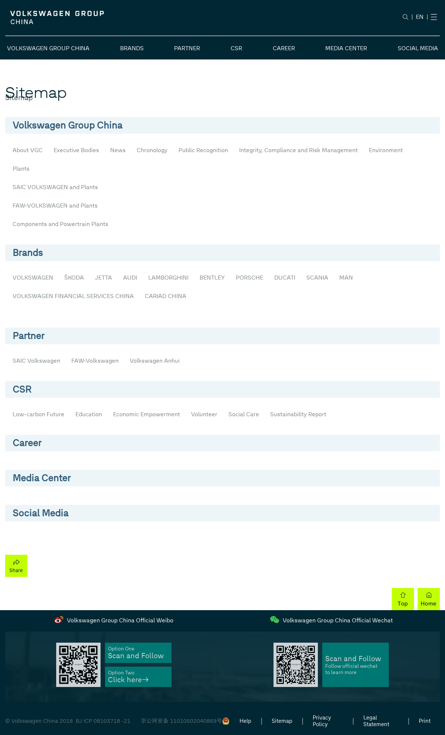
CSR (236, 48)
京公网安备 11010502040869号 (181, 721)
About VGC (28, 150)
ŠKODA (74, 277)
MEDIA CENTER (346, 48)
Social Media (40, 513)
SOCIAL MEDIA (418, 48)
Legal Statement (376, 721)
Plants (21, 168)
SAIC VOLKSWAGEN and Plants (55, 187)
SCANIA (317, 277)
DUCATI (284, 277)
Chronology (152, 150)
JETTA (103, 277)
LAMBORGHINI (168, 277)
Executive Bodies (76, 150)
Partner (28, 336)
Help (245, 721)
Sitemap (282, 721)
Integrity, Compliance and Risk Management (298, 150)
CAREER (284, 48)
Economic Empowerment (146, 414)
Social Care (243, 414)
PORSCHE (249, 277)
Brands (28, 253)
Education (88, 414)
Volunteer (204, 414)
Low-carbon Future (38, 414)
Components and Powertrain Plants (60, 224)
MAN (346, 277)
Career (27, 443)
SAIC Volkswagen (36, 360)
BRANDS (132, 48)
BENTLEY (212, 277)
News (118, 150)
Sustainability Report (298, 414)
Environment (386, 150)
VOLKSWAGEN (33, 277)
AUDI (130, 277)
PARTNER (187, 48)
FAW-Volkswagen (95, 360)
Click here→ (128, 680)
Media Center (42, 478)
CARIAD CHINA (165, 296)
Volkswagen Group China (67, 125)
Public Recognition (203, 150)
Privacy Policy (322, 721)
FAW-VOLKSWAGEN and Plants (55, 205)
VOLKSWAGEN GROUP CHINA (48, 48)
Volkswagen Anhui (155, 360)
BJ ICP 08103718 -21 (103, 721)
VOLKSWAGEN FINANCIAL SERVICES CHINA (73, 296)
